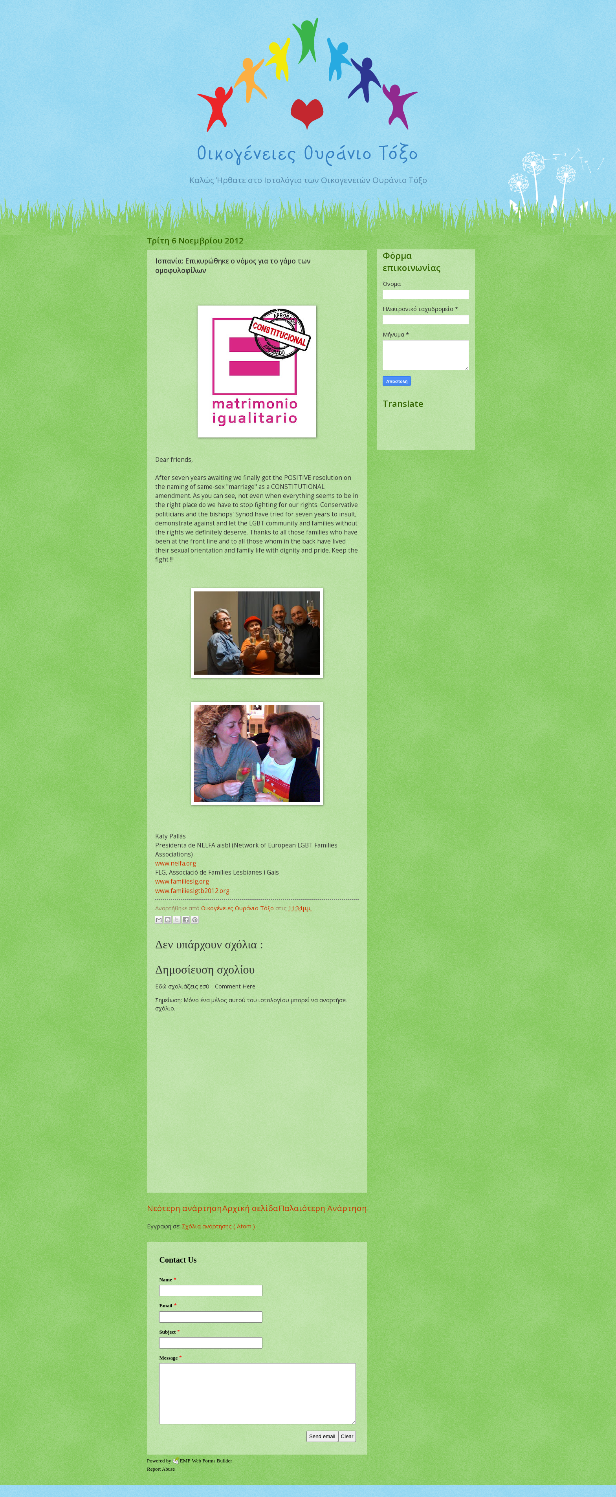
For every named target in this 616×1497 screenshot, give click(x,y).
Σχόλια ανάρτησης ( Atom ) (218, 1226)
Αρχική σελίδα (250, 1207)
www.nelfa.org (175, 863)
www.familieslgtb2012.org (192, 890)
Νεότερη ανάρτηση (184, 1207)
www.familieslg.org (182, 881)
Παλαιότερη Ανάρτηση (323, 1207)
